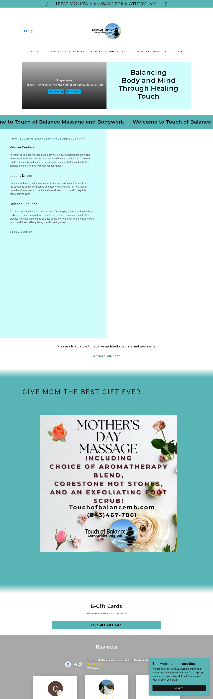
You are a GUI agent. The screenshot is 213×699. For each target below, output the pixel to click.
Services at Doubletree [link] (107, 51)
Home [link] (34, 51)
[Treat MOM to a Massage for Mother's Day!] (106, 4)
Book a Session (21, 232)
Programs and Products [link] (148, 51)
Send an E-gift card (106, 625)
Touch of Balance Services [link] (64, 51)
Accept (179, 688)
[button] (177, 51)
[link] (25, 31)
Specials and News (106, 356)
